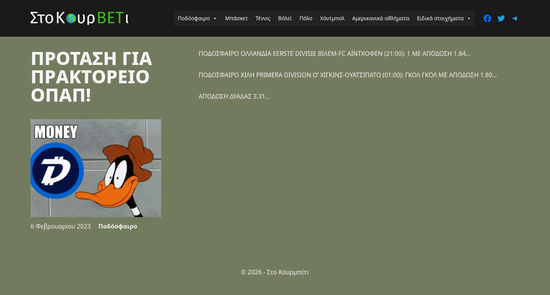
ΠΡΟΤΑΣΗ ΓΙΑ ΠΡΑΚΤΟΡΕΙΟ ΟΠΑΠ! (91, 76)
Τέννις (263, 18)
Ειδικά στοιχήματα (444, 18)
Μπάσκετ (236, 18)
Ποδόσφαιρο (197, 18)
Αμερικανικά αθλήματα (380, 18)
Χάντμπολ (332, 18)
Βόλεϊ (285, 18)
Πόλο (305, 18)
